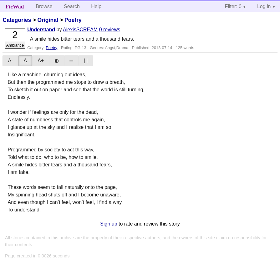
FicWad (15, 6)
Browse (44, 6)
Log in (264, 6)
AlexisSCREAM (80, 29)
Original (47, 20)
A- (10, 60)
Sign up (108, 223)
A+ (41, 60)
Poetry (73, 20)
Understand (41, 29)
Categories (17, 20)
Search (72, 6)
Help (96, 6)
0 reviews (109, 29)
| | (86, 60)
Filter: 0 (233, 6)
